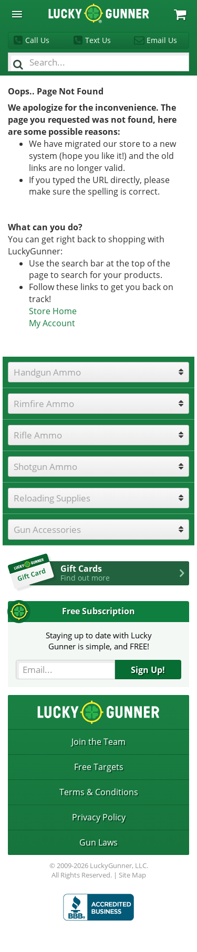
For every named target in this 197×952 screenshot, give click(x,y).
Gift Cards (124, 573)
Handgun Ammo (47, 372)
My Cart (179, 14)
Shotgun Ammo (45, 467)
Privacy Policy (99, 817)
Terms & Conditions (98, 792)
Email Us (162, 40)
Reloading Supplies (52, 498)
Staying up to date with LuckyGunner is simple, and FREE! (99, 640)
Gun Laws (98, 842)
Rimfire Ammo (44, 404)
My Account (52, 323)
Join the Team (98, 741)
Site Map (132, 875)
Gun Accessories (47, 529)
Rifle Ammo (38, 435)
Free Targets (98, 767)
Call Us (37, 40)
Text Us (98, 40)
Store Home (53, 311)
